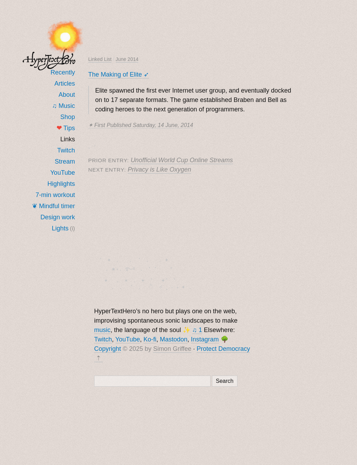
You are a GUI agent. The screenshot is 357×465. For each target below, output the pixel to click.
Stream (65, 161)
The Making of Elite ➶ (118, 74)
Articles (64, 83)
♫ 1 (197, 330)
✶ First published (140, 125)
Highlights (61, 183)
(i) (72, 228)
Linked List (100, 59)
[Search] (152, 381)
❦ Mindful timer (53, 206)
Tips (65, 128)
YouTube (62, 172)
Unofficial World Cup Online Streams (182, 160)
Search (225, 382)
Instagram (205, 340)
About (67, 94)
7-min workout (55, 194)
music (102, 330)
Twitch (66, 150)
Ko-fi (149, 340)
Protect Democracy (223, 349)
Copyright (107, 349)
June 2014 (127, 59)
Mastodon (173, 340)
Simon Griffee (172, 349)
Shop (67, 116)
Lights (60, 228)
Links (67, 139)
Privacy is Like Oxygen (159, 169)
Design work (57, 217)
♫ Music (63, 105)
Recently (63, 72)
